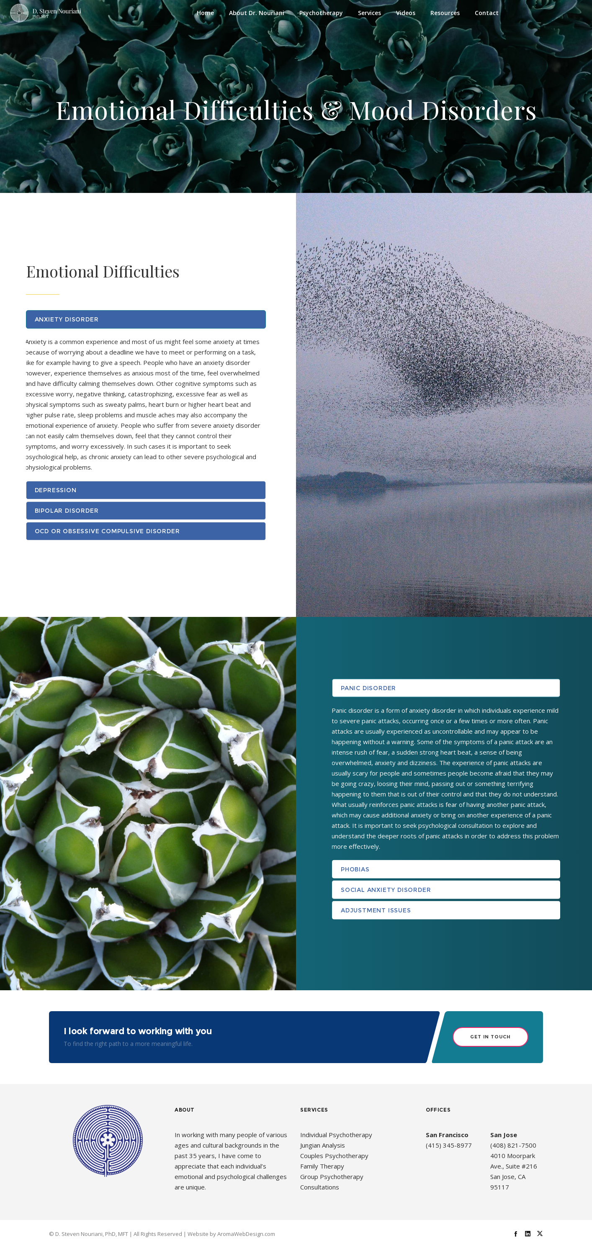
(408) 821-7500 (513, 1145)
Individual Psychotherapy (336, 1134)
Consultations (319, 1187)
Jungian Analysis (322, 1145)
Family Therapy (322, 1166)
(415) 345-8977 (449, 1145)
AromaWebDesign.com (246, 1233)
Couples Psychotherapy (334, 1155)
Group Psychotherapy (331, 1176)
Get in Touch (490, 1037)
